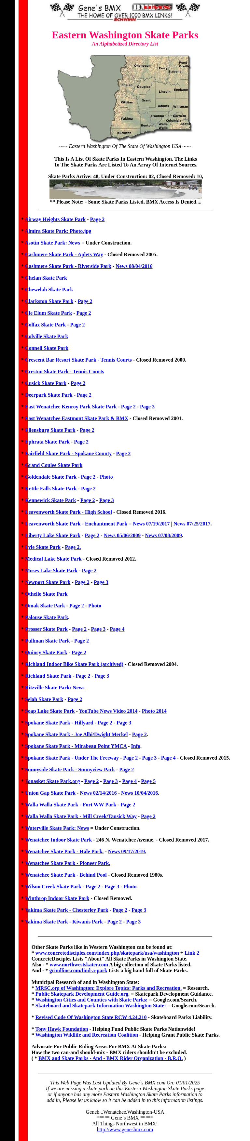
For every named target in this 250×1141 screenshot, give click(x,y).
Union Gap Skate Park (50, 793)
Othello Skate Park (46, 594)
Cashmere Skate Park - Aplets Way (64, 254)
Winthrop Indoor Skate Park (57, 898)
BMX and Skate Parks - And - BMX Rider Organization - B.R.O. (110, 1058)
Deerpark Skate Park (49, 395)
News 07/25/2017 (192, 523)
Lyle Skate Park (43, 547)
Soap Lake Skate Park (50, 711)
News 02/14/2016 (98, 793)
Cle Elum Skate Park (48, 313)
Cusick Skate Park (45, 383)
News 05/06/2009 (122, 535)
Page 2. (73, 547)
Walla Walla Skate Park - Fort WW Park (70, 804)
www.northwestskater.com (78, 964)
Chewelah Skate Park (49, 289)
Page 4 (117, 629)
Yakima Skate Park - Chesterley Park (66, 910)
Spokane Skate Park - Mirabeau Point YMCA (76, 746)
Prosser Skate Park (46, 629)
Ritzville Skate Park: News (55, 687)
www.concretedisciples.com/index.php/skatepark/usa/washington (107, 953)
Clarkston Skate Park (49, 301)
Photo (106, 477)
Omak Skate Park (45, 605)
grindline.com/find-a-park (78, 970)
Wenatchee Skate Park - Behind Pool (66, 875)
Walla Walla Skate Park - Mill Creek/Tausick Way (81, 816)
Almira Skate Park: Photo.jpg (58, 231)
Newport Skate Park (48, 582)
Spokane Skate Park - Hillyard (59, 722)
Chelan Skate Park (46, 278)
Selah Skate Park (44, 699)
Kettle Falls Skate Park (51, 488)
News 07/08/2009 (163, 535)
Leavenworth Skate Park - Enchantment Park (76, 523)
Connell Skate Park (46, 348)
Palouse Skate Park (46, 617)
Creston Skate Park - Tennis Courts (64, 371)
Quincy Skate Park (46, 652)
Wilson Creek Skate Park (53, 886)
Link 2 (192, 953)
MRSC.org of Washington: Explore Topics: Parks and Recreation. (108, 988)
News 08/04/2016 (134, 266)
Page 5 (148, 781)
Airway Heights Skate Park (55, 219)
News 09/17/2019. (127, 851)
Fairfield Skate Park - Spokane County (68, 453)
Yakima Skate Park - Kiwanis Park (64, 921)
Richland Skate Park (48, 676)
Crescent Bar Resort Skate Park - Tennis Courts (78, 360)
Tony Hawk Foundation (61, 1029)
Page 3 (147, 406)
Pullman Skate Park (47, 640)
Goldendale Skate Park (50, 477)
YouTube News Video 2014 (108, 711)
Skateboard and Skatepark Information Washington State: (100, 1005)
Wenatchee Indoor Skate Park (58, 839)
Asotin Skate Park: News (52, 242)
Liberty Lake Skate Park (52, 535)
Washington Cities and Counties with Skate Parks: (91, 999)
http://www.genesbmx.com (125, 1129)
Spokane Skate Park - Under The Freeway (72, 758)
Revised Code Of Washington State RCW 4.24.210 (91, 1017)
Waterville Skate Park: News (57, 828)
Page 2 (97, 219)
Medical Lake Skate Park (53, 559)
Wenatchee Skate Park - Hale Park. (64, 851)
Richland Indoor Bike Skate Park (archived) (74, 664)
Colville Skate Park (46, 336)
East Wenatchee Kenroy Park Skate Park (71, 406)
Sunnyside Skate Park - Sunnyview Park (70, 769)
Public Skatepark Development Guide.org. (82, 994)
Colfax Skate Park (45, 324)
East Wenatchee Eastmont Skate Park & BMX (76, 418)
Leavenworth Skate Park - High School (68, 512)
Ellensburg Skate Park (50, 430)
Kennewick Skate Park (50, 500)
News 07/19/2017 (151, 523)
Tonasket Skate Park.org (52, 781)
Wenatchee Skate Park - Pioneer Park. (67, 863)
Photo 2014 (154, 711)
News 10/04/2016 (139, 793)
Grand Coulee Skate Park (53, 465)
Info (135, 746)
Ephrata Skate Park (47, 441)
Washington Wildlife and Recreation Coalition (86, 1035)
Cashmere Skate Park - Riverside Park (68, 266)
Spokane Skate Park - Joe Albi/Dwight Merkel (76, 734)
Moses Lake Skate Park (51, 570)
